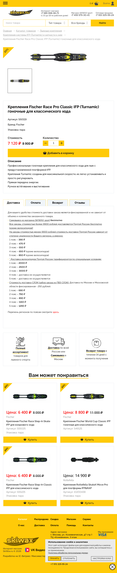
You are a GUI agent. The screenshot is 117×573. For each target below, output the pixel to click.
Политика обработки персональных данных (68, 553)
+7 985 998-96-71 (50, 13)
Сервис (87, 519)
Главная (7, 30)
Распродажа (41, 519)
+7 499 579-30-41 (80, 15)
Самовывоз (57, 355)
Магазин (71, 519)
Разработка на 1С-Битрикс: (24, 556)
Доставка (53, 347)
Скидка (54, 519)
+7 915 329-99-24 (105, 15)
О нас (21, 525)
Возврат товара (95, 350)
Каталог (22, 519)
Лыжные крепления (51, 30)
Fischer (20, 124)
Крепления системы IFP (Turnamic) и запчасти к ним (32, 34)
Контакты (88, 525)
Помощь (71, 525)
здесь (56, 312)
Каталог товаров (26, 30)
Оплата (54, 525)
